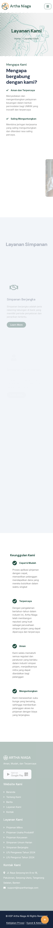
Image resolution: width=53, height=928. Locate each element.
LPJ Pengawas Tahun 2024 (19, 852)
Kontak (8, 812)
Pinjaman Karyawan (15, 837)
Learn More (16, 339)
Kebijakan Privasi (15, 922)
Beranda (9, 792)
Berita (8, 802)
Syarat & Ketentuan (36, 922)
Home (17, 38)
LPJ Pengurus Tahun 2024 (18, 857)
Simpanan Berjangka (15, 847)
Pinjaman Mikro (13, 827)
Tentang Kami (12, 797)
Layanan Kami (12, 807)
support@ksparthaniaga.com (20, 887)
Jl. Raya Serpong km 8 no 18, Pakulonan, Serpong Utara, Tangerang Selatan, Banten (23, 877)
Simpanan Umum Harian (17, 842)
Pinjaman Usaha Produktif (18, 832)
